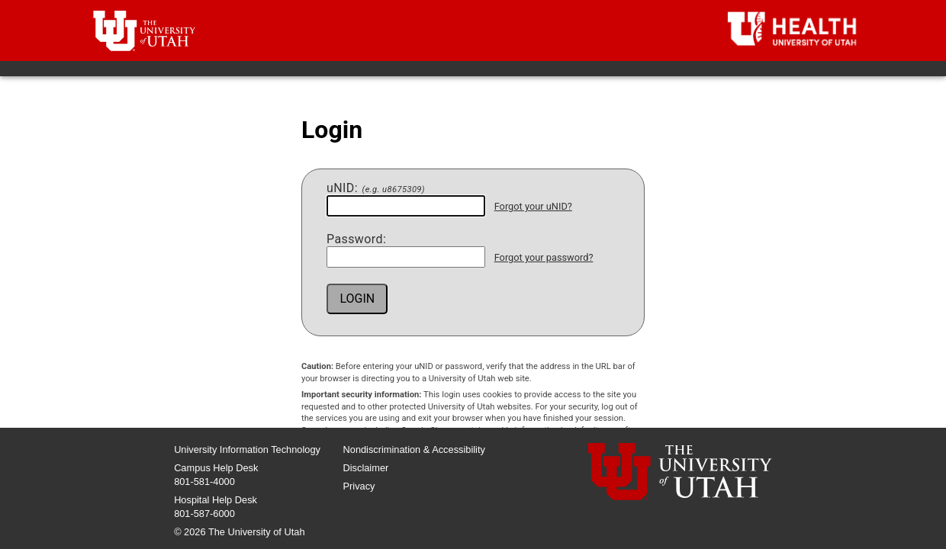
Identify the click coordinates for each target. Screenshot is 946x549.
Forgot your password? (544, 257)
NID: (376, 188)
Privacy (359, 486)
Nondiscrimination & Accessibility (414, 449)
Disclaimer (366, 468)
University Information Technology (247, 449)
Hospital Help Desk (215, 500)
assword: (356, 239)
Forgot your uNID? (533, 206)
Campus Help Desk (216, 468)
